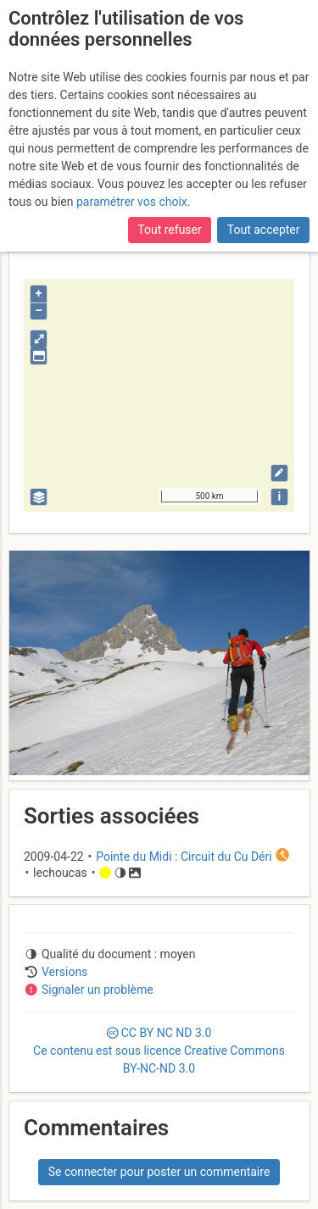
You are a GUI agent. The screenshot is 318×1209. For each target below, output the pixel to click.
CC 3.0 (159, 1050)
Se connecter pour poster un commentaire (159, 1171)
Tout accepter (263, 229)
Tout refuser (169, 229)
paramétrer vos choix (131, 201)
